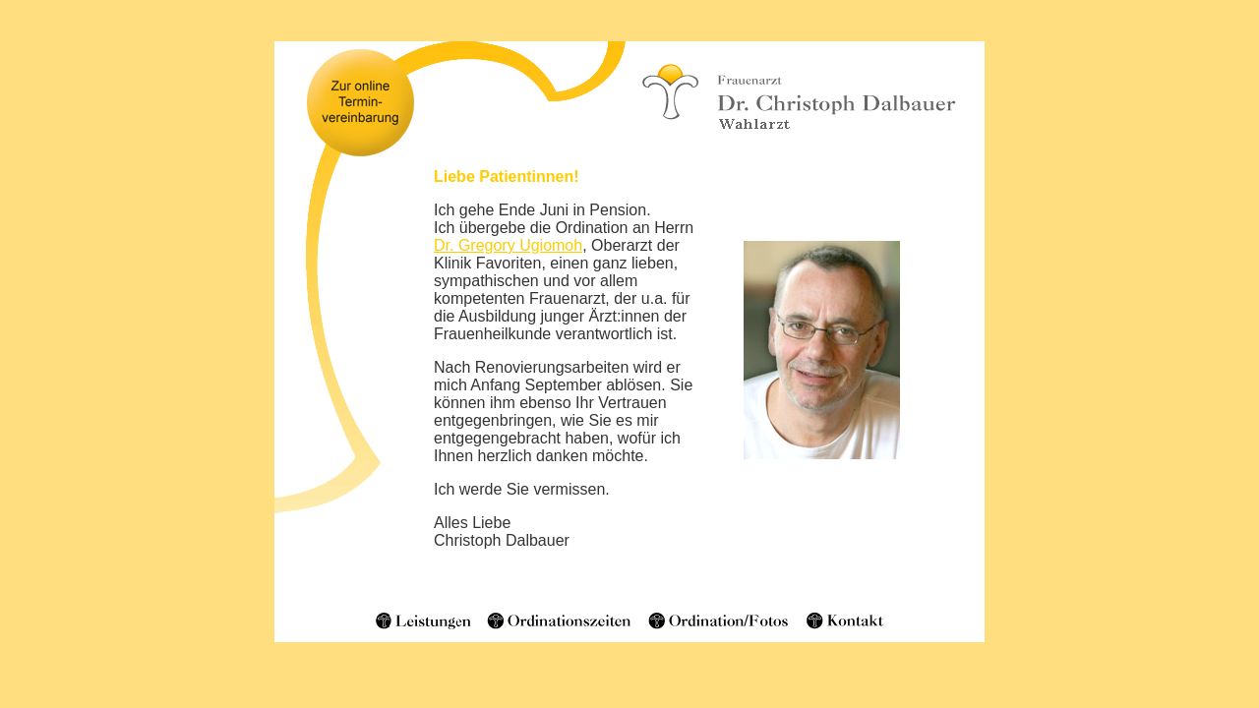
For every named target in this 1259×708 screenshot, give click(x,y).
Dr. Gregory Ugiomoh (508, 245)
